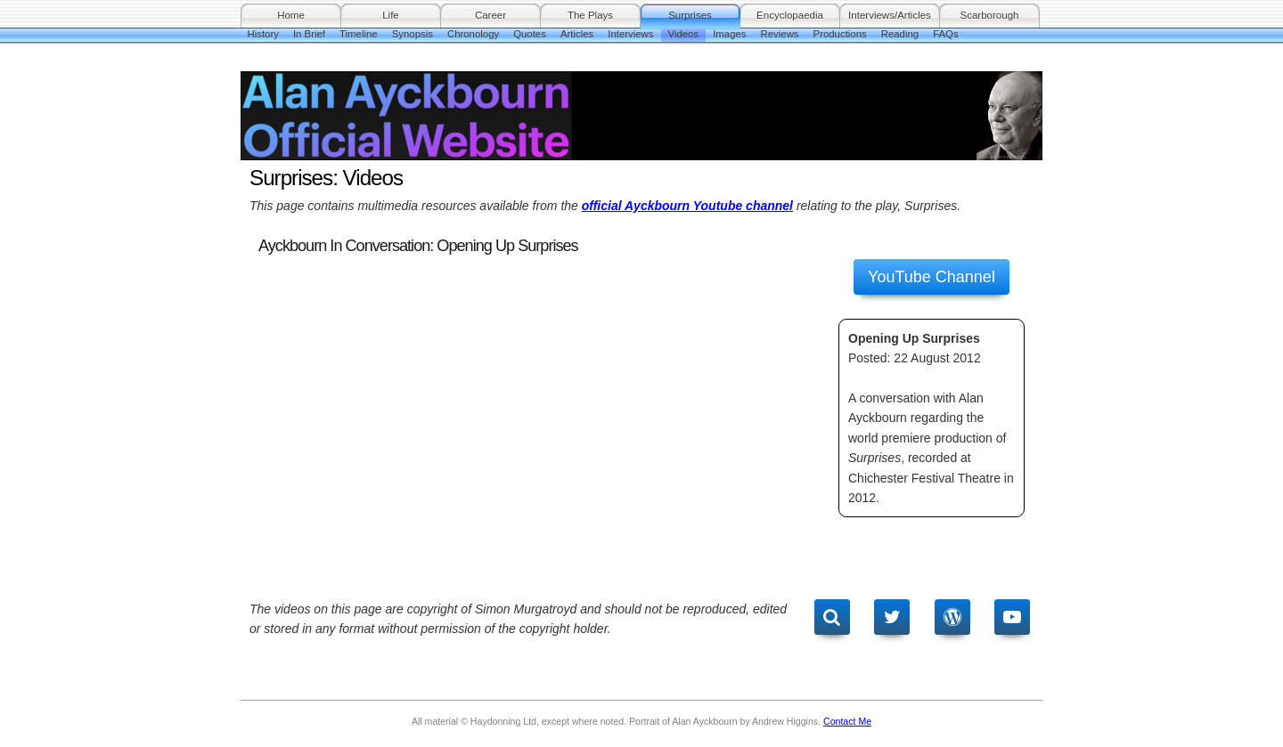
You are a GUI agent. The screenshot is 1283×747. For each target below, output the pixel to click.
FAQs (945, 33)
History (263, 33)
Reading (900, 33)
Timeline (358, 33)
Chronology (473, 33)
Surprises (690, 15)
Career (490, 15)
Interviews (630, 33)
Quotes (529, 33)
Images (729, 33)
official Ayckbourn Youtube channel (687, 206)
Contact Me (847, 721)
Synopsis (412, 33)
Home (291, 15)
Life (390, 15)
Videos (683, 33)
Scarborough (989, 15)
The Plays (590, 15)
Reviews (780, 33)
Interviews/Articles (889, 15)
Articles (576, 33)
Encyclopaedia (789, 15)
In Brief (309, 33)
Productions (840, 33)
